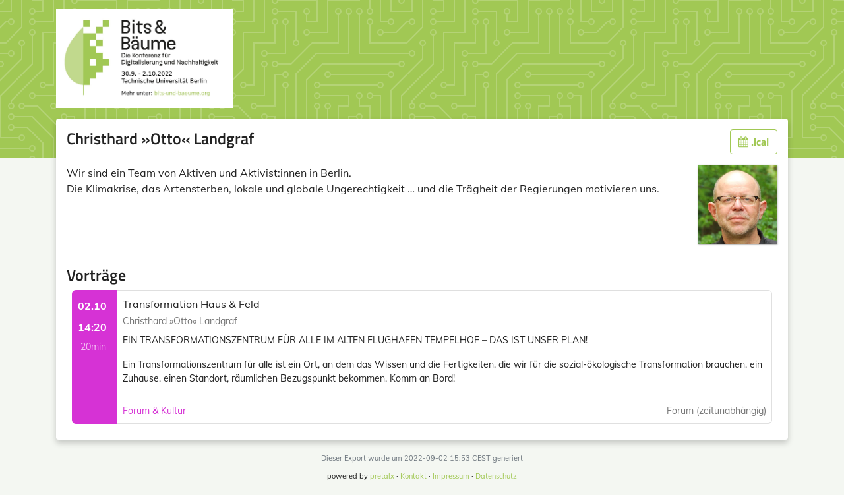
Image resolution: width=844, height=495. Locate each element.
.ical (753, 142)
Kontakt (413, 475)
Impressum (451, 475)
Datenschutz (496, 475)
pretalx (382, 475)
